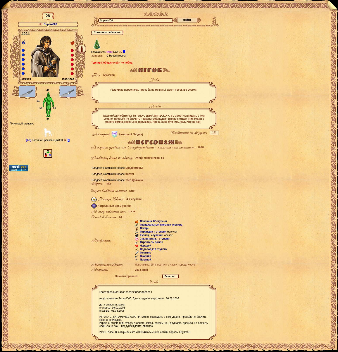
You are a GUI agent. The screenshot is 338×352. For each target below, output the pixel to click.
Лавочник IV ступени (153, 221)
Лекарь (144, 228)
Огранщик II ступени (152, 231)
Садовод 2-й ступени (153, 249)
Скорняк (145, 256)
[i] (68, 140)
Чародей (145, 245)
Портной (145, 259)
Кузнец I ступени (150, 235)
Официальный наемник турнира (160, 224)
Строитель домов (151, 242)
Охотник (145, 252)
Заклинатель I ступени (154, 238)
